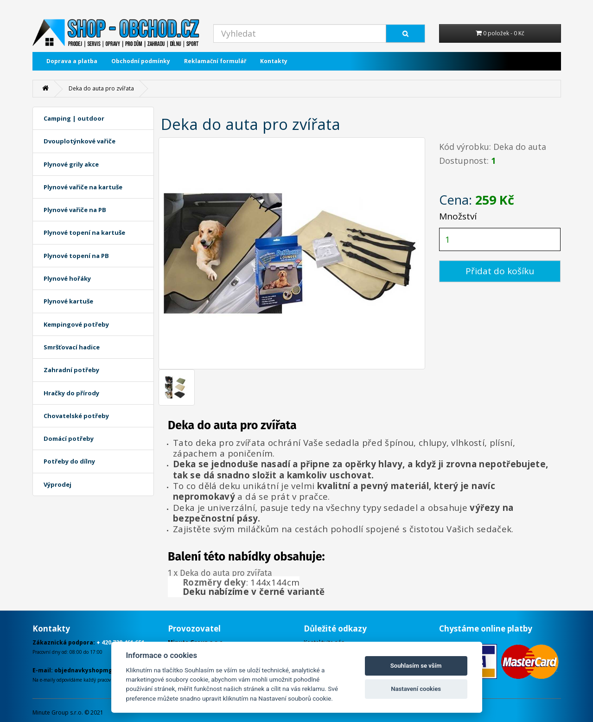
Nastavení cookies (416, 688)
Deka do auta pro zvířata (101, 88)
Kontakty (273, 61)
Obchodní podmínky (140, 61)
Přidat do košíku (499, 271)
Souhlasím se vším (416, 665)
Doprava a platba (71, 61)
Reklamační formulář (215, 61)
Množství (458, 216)
